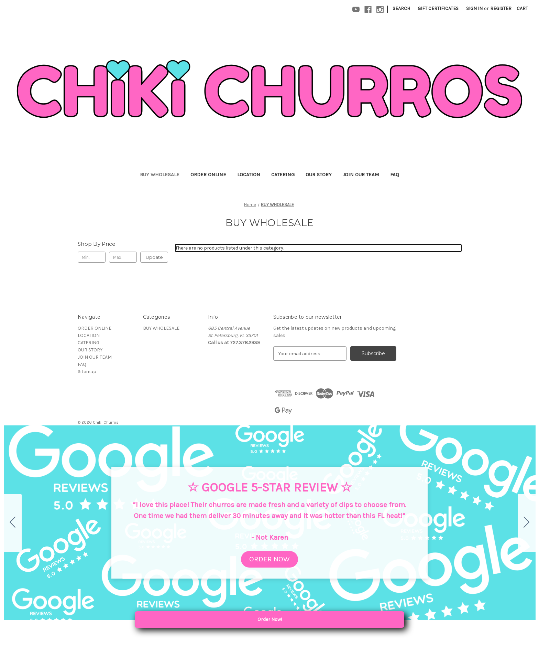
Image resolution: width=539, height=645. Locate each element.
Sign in (474, 8)
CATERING (283, 174)
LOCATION (248, 174)
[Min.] (92, 257)
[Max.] (123, 257)
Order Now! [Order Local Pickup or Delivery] (292, 619)
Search (401, 8)
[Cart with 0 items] (522, 8)
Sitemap (87, 371)
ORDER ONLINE (208, 174)
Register (501, 8)
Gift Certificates (438, 8)
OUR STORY (319, 174)
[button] (269, 559)
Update (154, 257)
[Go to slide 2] (527, 523)
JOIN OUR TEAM (361, 174)
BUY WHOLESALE (159, 174)
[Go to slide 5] (13, 523)
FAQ (394, 174)
